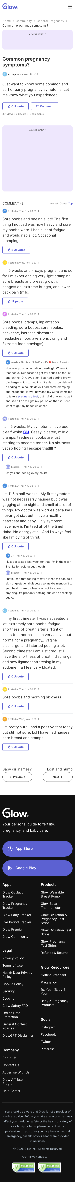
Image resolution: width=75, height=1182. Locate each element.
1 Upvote (15, 301)
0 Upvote (15, 106)
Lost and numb (60, 769)
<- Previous (17, 777)
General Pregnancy (50, 21)
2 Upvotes (16, 249)
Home (6, 21)
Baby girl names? (17, 769)
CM (26, 432)
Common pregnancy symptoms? (25, 25)
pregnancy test (28, 396)
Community (24, 21)
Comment (44, 106)
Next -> (57, 777)
